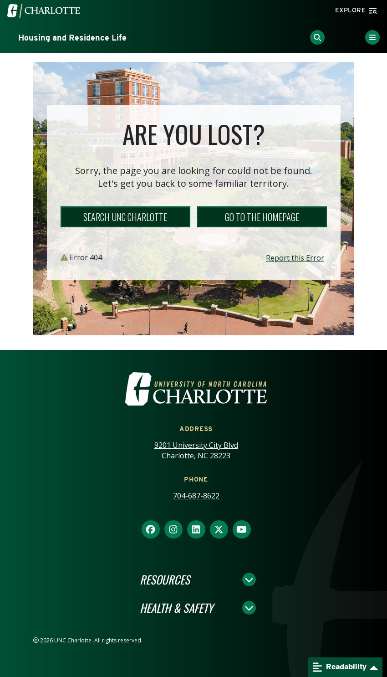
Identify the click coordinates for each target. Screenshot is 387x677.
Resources (165, 579)
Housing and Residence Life (72, 37)
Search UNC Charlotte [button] (125, 217)
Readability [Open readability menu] (340, 667)
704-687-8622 (196, 496)
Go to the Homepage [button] (262, 217)
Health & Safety (176, 608)
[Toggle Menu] (372, 37)
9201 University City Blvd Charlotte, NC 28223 (196, 450)
